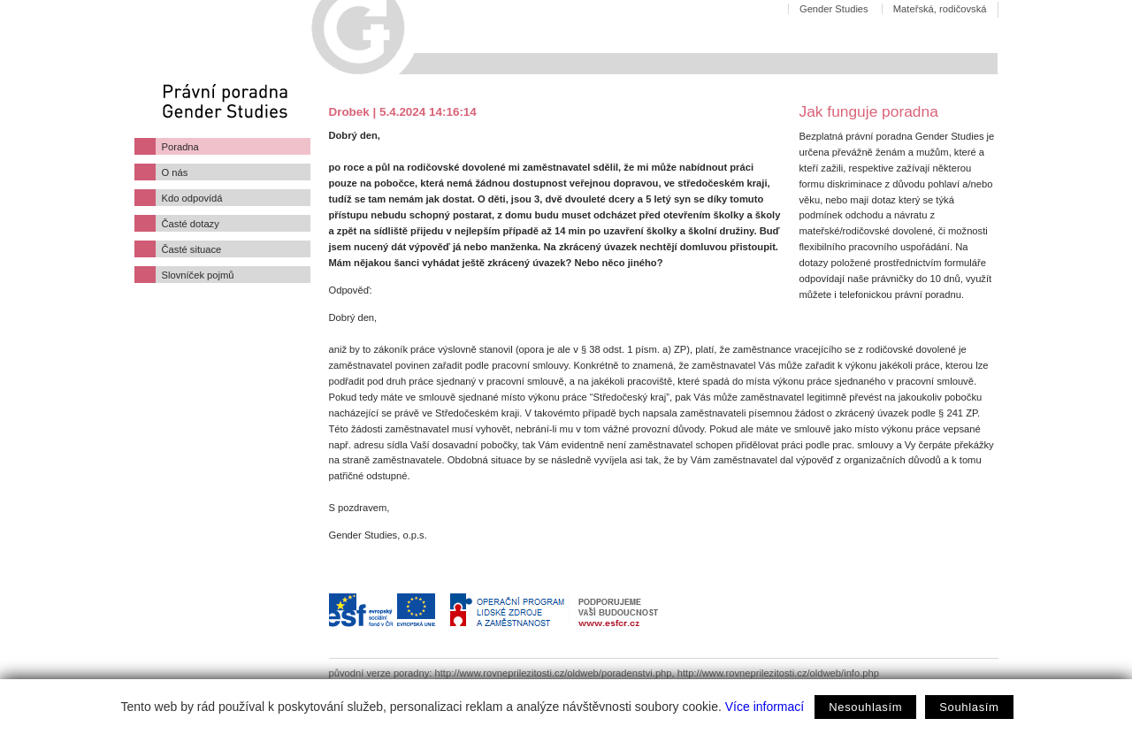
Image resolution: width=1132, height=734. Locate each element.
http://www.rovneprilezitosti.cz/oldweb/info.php (778, 673)
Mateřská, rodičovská (940, 9)
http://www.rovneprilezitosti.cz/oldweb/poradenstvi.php (553, 673)
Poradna (180, 146)
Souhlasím (968, 707)
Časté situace (192, 249)
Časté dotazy (190, 223)
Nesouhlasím (865, 707)
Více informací (764, 707)
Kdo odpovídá (192, 198)
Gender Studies (833, 9)
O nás (175, 172)
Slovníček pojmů (198, 275)
